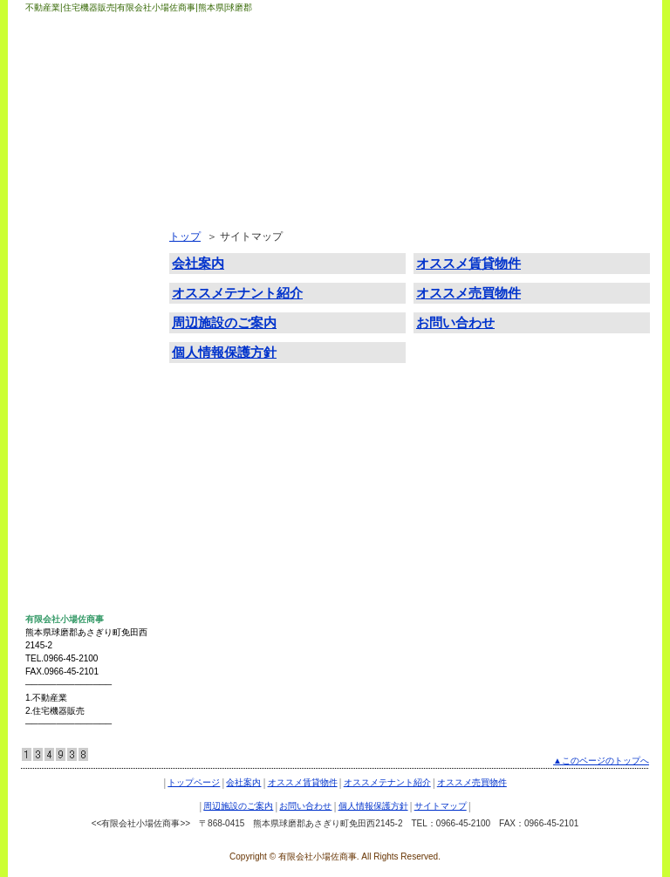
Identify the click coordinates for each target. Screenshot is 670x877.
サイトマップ (65, 503)
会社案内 (55, 235)
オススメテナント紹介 (86, 311)
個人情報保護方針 (76, 465)
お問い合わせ (65, 427)
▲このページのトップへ (601, 760)
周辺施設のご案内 (76, 388)
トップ (185, 236)
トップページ (65, 196)
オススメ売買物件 (76, 350)
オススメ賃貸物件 (76, 273)
